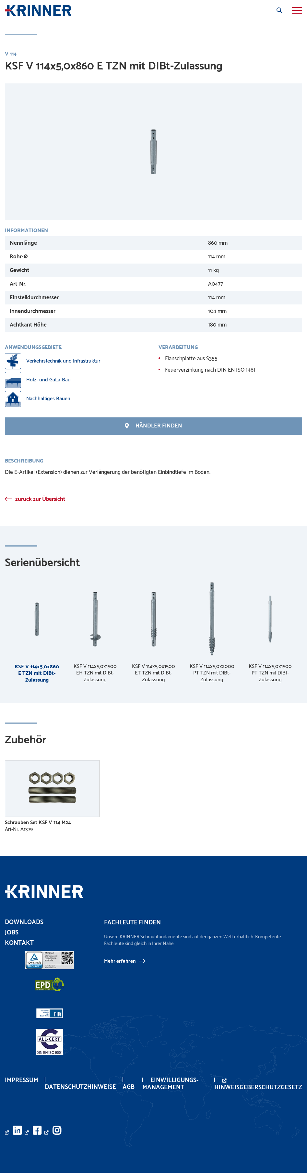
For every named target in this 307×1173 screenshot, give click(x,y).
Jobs (11, 933)
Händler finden (153, 426)
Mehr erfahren (120, 961)
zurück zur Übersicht (40, 499)
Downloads (24, 923)
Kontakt (19, 943)
